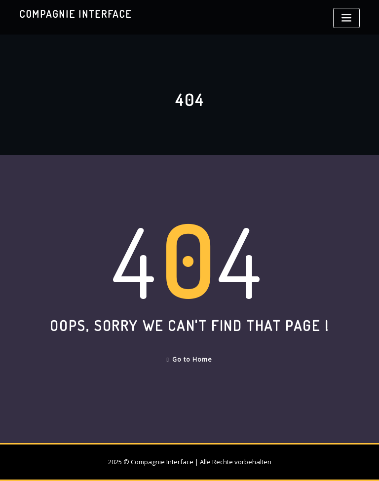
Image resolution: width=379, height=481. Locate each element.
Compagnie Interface (75, 13)
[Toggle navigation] (346, 18)
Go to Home (190, 359)
